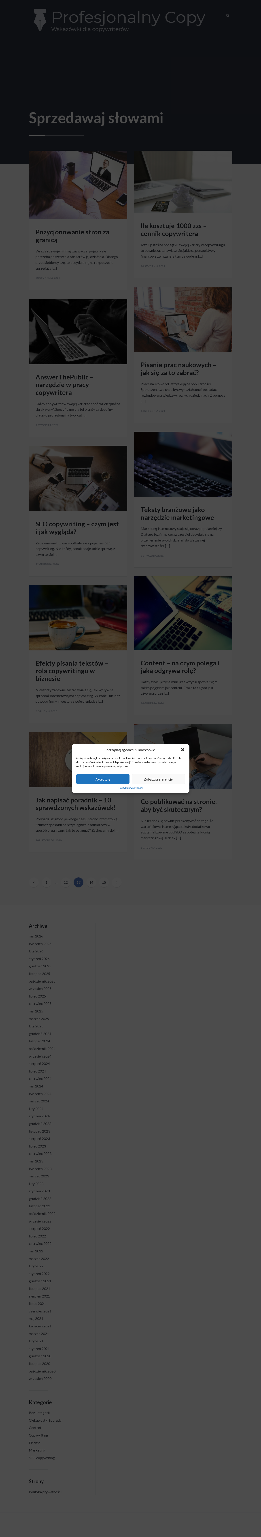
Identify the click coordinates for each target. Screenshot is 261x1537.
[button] (182, 750)
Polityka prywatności (131, 787)
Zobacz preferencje (158, 779)
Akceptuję (102, 779)
